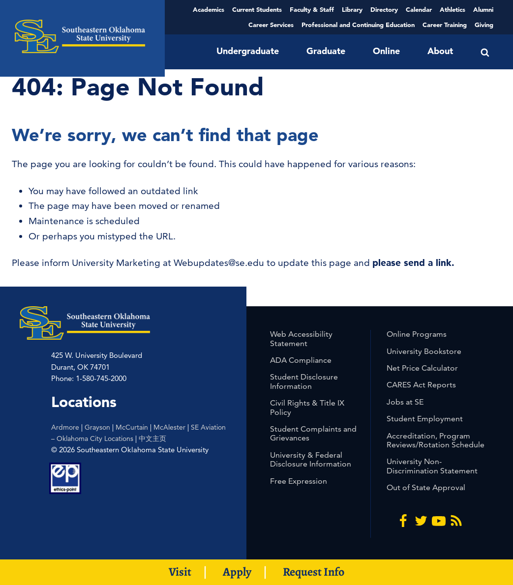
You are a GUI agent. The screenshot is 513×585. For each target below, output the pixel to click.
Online (386, 51)
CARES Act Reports (421, 384)
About (440, 51)
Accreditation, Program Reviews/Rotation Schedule (435, 440)
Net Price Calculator (422, 368)
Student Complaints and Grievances (313, 433)
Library (352, 9)
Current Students (257, 9)
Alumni (483, 9)
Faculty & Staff (312, 9)
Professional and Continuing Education (358, 25)
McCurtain (132, 427)
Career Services (271, 25)
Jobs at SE (405, 402)
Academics (208, 9)
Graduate (325, 51)
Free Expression (298, 481)
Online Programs (417, 334)
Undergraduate (247, 51)
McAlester (169, 427)
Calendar (419, 9)
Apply (237, 572)
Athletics (452, 9)
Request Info (313, 572)
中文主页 (152, 438)
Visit (180, 572)
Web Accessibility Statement (301, 338)
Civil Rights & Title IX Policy (307, 407)
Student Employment (425, 418)
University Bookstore (424, 351)
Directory (384, 9)
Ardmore (65, 427)
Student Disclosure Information (304, 381)
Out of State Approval (426, 487)
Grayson (97, 427)
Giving (484, 25)
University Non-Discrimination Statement (432, 466)
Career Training (444, 25)
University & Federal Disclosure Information (310, 459)
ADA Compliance (301, 360)
